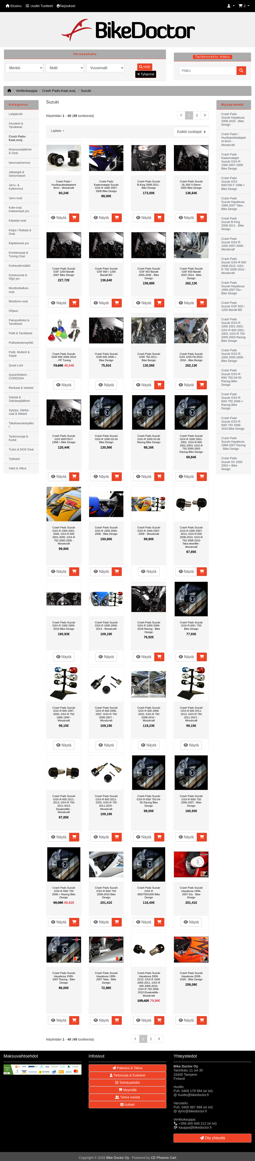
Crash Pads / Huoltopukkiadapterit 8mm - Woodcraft (64, 184)
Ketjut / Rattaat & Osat (20, 232)
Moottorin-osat (18, 301)
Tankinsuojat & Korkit (18, 438)
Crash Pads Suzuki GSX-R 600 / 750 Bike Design (191, 625)
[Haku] (208, 70)
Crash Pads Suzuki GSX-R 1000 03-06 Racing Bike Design (148, 439)
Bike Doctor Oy (117, 1158)
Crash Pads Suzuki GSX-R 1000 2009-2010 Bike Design (63, 625)
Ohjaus (13, 311)
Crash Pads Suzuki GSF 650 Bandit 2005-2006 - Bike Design (148, 273)
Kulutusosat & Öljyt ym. (18, 277)
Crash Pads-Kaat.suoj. (59, 91)
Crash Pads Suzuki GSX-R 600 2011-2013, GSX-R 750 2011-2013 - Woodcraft (191, 714)
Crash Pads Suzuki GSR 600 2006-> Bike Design (106, 357)
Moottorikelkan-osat (19, 290)
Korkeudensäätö (19, 265)
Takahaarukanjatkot (21, 425)
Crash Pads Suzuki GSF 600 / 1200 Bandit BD (106, 271)
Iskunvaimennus (19, 162)
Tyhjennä (145, 74)
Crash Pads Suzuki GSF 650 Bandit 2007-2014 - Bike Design (191, 273)
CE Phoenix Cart (163, 1158)
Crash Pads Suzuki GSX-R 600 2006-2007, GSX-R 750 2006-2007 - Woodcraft (106, 714)
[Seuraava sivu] (205, 115)
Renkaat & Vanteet (21, 388)
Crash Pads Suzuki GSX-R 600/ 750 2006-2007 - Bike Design (191, 801)
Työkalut (14, 459)
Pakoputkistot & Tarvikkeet (19, 322)
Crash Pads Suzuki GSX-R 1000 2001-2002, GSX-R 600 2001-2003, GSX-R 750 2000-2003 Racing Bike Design (191, 443)
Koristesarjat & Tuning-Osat (18, 254)
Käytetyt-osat (17, 220)
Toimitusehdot (127, 1082)
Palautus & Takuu (127, 1068)
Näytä (58, 218)
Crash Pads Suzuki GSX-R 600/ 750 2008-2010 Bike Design (106, 892)
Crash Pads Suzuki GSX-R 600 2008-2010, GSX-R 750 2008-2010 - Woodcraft (148, 714)
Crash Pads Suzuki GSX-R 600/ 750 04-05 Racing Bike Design (149, 801)
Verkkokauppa (26, 91)
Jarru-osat (15, 198)
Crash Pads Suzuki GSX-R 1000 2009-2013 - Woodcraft (106, 625)
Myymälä (128, 1090)
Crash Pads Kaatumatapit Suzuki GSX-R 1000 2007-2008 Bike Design (106, 186)
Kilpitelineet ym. (19, 243)
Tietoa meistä (127, 1097)
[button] (231, 6)
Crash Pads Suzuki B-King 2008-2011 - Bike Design (148, 184)
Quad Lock (16, 365)
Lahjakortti (15, 114)
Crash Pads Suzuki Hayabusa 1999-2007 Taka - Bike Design (106, 978)
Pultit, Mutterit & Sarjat (19, 354)
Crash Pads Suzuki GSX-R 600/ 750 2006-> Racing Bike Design (63, 892)
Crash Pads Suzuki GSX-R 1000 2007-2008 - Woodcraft (148, 530)
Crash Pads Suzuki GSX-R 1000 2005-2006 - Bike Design (106, 530)
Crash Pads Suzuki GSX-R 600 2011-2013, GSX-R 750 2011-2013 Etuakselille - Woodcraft (63, 804)
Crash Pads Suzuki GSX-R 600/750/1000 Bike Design (148, 892)
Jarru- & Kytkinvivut (16, 187)
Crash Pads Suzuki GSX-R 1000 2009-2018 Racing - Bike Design (148, 627)
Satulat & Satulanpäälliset (19, 399)
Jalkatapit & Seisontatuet (17, 174)
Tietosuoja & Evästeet (127, 1075)
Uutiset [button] (127, 1104)
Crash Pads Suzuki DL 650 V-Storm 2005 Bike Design (191, 184)
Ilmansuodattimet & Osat (20, 151)
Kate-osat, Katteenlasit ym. (19, 209)
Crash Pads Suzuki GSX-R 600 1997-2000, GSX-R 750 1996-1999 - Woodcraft (63, 714)
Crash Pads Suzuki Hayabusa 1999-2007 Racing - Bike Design (63, 978)
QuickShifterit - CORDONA (18, 376)
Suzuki (86, 91)
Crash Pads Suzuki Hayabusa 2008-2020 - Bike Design (191, 976)
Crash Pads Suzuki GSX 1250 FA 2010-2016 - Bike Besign (191, 357)
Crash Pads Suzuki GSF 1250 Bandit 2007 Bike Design (63, 271)
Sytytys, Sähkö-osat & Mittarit (19, 412)
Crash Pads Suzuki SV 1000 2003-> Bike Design (231, 464)
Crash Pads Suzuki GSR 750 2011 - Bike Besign (148, 357)
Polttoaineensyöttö (21, 342)
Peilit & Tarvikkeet (20, 333)
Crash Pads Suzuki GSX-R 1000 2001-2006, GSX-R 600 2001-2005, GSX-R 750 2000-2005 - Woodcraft (63, 535)
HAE (144, 67)
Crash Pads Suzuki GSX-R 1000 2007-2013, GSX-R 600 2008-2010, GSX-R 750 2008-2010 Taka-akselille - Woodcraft (191, 537)
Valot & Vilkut (17, 468)
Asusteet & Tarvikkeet (16, 125)
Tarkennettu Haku (212, 57)
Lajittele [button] (56, 131)
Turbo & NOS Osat (21, 449)
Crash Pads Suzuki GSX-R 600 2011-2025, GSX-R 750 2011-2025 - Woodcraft (106, 802)
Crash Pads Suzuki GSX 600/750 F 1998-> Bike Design (63, 439)
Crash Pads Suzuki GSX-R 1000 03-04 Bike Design (106, 439)
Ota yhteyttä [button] (212, 1138)
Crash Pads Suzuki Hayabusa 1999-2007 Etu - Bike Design (191, 892)
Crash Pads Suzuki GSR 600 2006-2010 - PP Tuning (64, 357)
